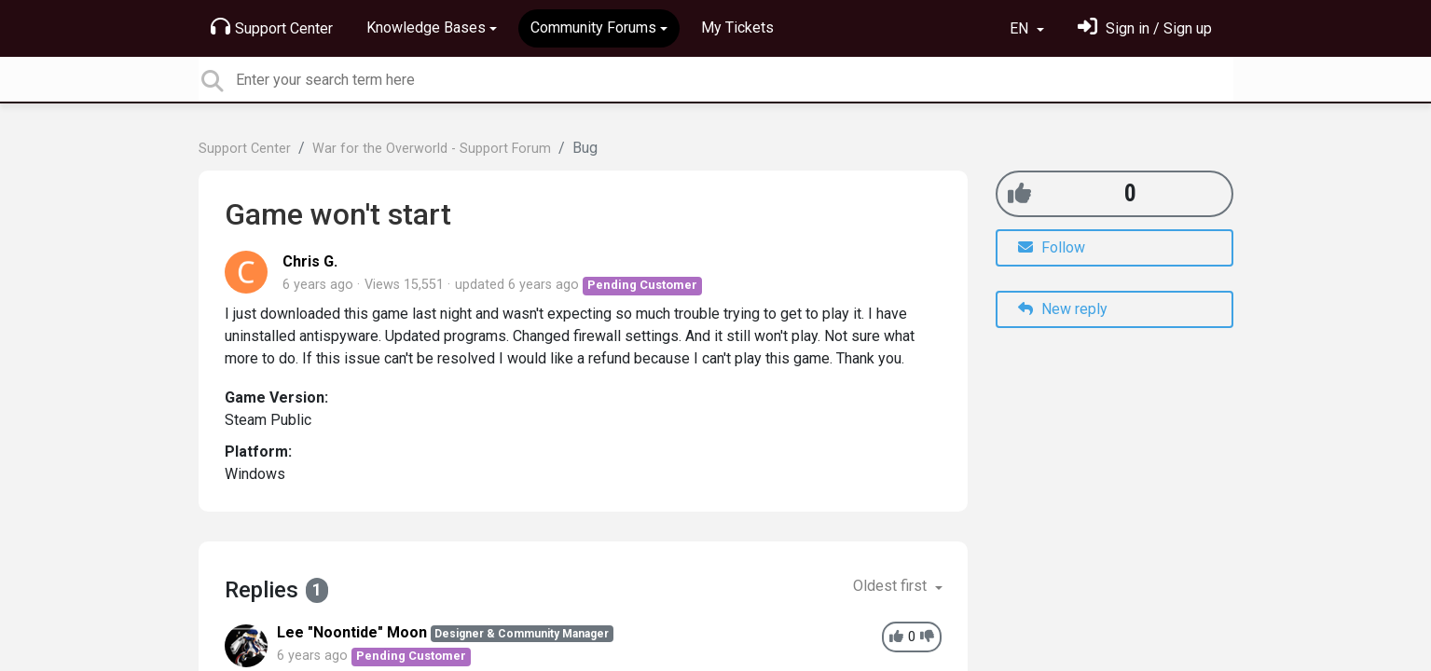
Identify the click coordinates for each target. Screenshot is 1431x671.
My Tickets (737, 27)
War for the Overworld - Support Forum (431, 149)
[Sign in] (1144, 28)
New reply (1063, 309)
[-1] (927, 637)
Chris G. (309, 261)
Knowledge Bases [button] (426, 27)
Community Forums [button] (593, 27)
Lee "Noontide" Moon (352, 632)
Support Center (272, 27)
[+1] (1019, 193)
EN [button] (1021, 28)
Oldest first (891, 586)
